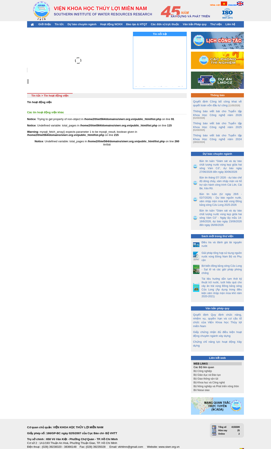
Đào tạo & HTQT (136, 24)
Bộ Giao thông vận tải (217, 368)
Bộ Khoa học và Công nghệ (217, 372)
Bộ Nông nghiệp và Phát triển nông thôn (217, 375)
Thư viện (216, 24)
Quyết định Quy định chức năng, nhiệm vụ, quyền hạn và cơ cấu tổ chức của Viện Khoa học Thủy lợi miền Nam (217, 311)
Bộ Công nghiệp (217, 360)
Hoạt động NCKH (111, 24)
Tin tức (59, 24)
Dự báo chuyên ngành (82, 24)
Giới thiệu (44, 24)
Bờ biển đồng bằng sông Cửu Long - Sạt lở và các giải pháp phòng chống (222, 262)
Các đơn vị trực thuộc (165, 24)
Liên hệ (230, 24)
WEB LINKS (217, 353)
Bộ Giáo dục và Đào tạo (217, 364)
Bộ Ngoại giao (217, 379)
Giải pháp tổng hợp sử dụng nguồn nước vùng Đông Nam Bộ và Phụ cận (222, 250)
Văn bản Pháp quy (194, 24)
